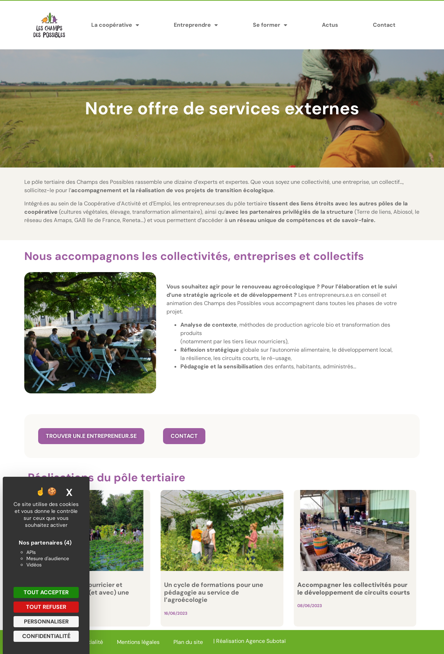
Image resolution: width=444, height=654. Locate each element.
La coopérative (115, 25)
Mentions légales (138, 642)
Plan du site (188, 642)
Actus (330, 24)
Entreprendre (196, 25)
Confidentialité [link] (46, 636)
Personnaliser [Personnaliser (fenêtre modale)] (46, 621)
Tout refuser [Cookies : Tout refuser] (46, 607)
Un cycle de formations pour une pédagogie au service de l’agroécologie (213, 592)
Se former (270, 25)
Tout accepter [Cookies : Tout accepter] (46, 592)
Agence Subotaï (266, 641)
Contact (384, 24)
